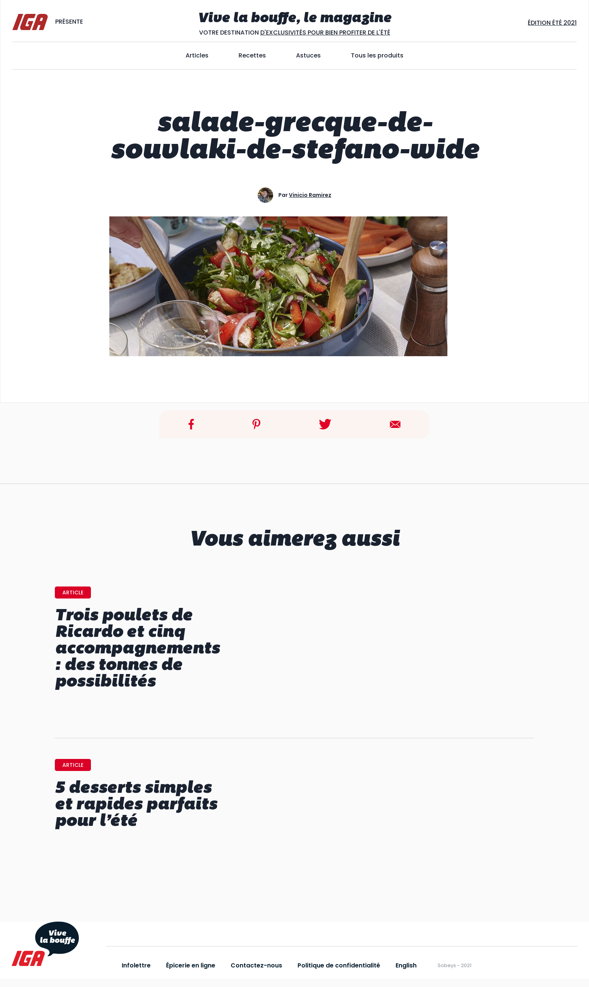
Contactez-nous (256, 965)
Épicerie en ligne (190, 965)
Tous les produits (377, 55)
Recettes (252, 55)
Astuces (308, 55)
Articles (197, 55)
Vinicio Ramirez (310, 195)
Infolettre (136, 965)
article (72, 592)
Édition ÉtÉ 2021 (552, 22)
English (406, 965)
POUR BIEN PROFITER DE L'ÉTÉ (348, 32)
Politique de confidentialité (339, 965)
